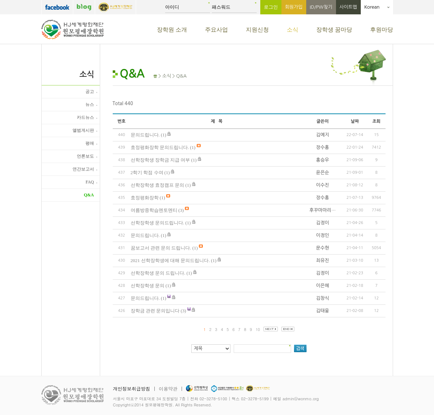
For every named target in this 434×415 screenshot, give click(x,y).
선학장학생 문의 (147, 285)
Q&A (89, 194)
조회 (376, 121)
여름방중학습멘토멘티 (154, 210)
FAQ (89, 182)
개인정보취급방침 (131, 388)
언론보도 (85, 156)
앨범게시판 (83, 130)
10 (258, 329)
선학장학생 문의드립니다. (158, 222)
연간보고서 (83, 169)
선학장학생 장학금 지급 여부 (160, 160)
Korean (376, 7)
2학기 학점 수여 (147, 172)
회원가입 (294, 7)
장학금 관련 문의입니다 (155, 310)
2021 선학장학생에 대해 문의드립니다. (170, 260)
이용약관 (168, 388)
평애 (89, 143)
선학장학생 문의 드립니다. (158, 273)
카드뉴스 (85, 117)
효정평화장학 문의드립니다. (160, 147)
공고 (89, 91)
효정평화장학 (145, 197)
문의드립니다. (145, 134)
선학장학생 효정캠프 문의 (158, 185)
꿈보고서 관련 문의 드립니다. (161, 248)
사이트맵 (348, 7)
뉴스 (89, 104)
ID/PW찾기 (321, 7)
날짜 (355, 121)
